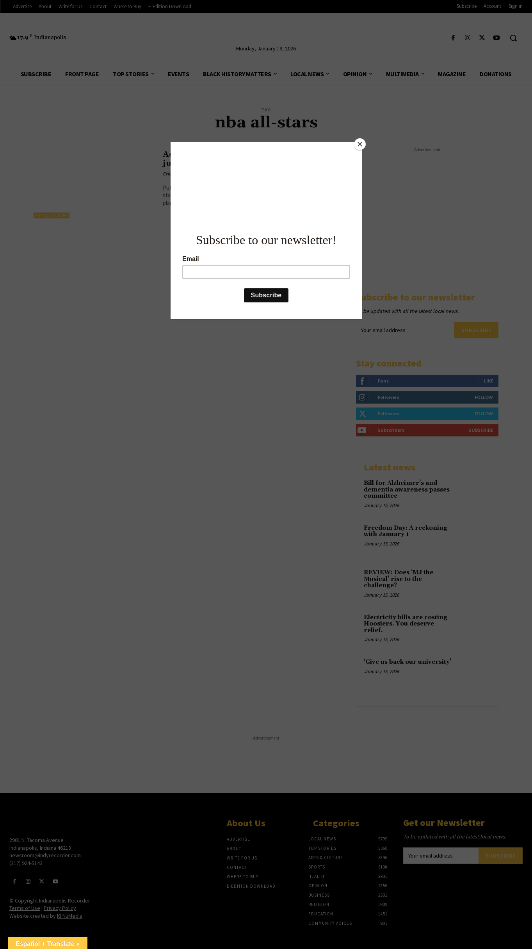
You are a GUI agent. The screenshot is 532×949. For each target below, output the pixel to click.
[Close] (360, 144)
